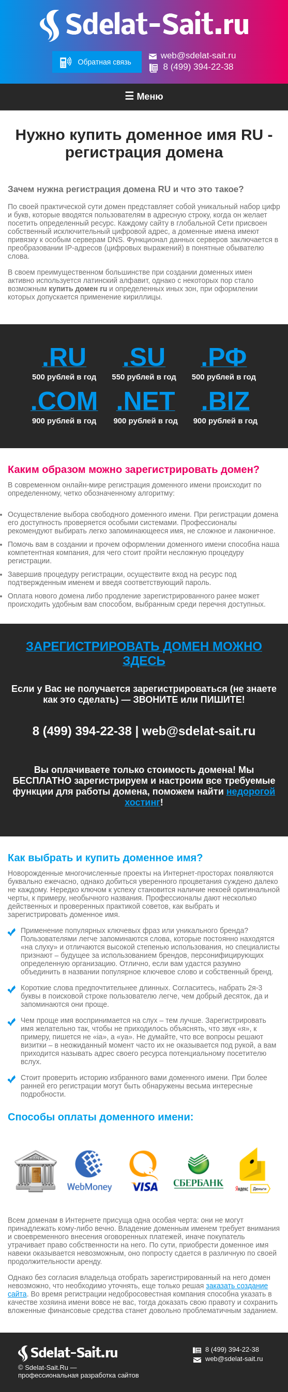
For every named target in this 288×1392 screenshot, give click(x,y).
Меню (144, 96)
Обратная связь (104, 62)
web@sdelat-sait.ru (198, 55)
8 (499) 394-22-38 (198, 67)
